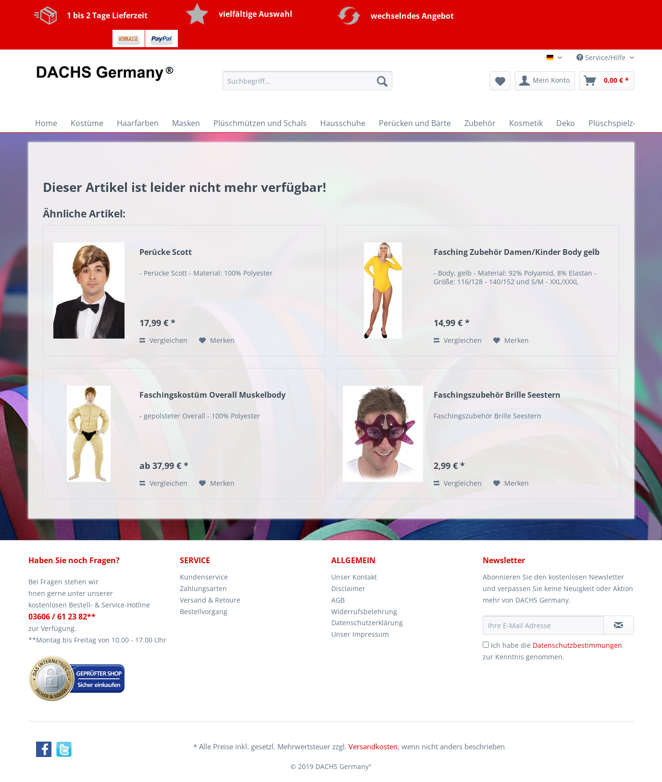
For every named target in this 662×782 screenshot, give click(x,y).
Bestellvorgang (203, 611)
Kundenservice (204, 576)
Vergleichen (163, 340)
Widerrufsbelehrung (364, 611)
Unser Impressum (360, 634)
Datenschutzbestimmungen (577, 645)
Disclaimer (348, 588)
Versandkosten (373, 746)
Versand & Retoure (210, 600)
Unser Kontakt (354, 576)
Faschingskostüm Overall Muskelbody (212, 395)
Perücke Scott (165, 252)
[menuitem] (307, 85)
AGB (338, 600)
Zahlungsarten (203, 588)
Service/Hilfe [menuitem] (601, 57)
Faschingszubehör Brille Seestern (497, 395)
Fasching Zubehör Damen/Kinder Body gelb (517, 252)
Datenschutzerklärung (367, 622)
